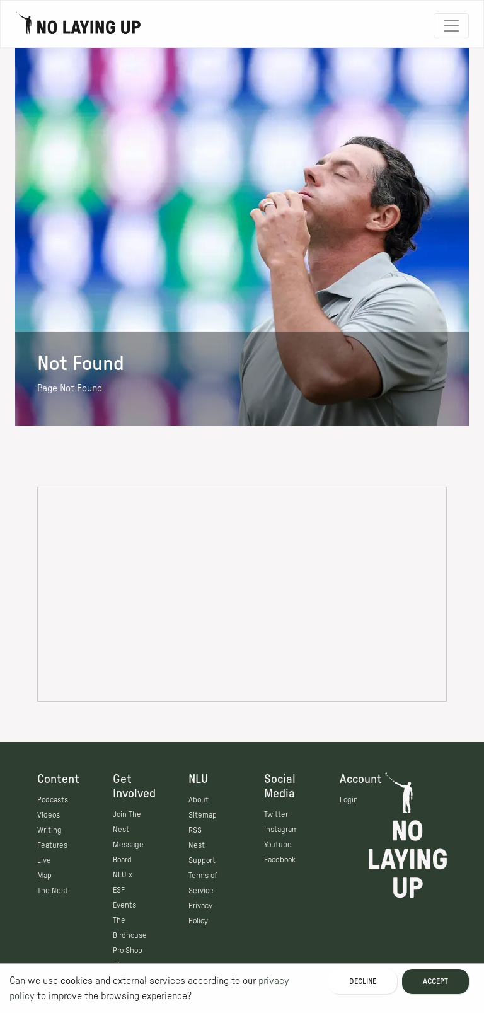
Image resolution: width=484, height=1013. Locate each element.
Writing (49, 830)
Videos (48, 815)
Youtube (278, 844)
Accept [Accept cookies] (435, 981)
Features (52, 845)
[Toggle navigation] (451, 25)
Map (44, 875)
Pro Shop (127, 950)
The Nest (52, 890)
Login (349, 800)
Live (44, 860)
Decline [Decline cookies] (362, 981)
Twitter (276, 814)
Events (124, 905)
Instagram (281, 829)
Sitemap (202, 815)
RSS (195, 830)
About (198, 800)
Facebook (280, 860)
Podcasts (52, 800)
